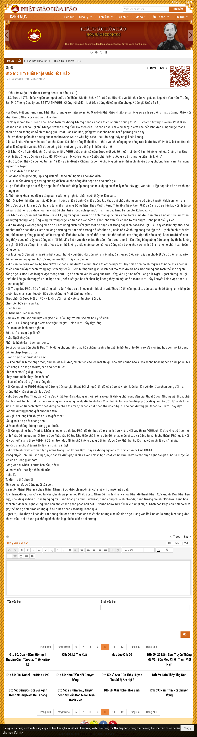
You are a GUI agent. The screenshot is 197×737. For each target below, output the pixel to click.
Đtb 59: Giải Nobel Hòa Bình (122, 690)
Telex (177, 543)
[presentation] (34, 621)
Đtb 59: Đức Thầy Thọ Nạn (169, 675)
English (188, 2)
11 (113, 647)
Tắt (169, 543)
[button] (85, 16)
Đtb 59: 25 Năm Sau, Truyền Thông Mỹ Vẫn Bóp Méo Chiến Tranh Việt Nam (169, 659)
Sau (162, 68)
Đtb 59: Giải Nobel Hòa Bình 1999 (27, 675)
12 (122, 647)
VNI (186, 543)
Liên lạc (176, 2)
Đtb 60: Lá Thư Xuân (75, 654)
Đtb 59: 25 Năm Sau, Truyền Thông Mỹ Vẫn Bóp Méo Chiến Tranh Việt (75, 695)
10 (105, 647)
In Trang (7, 536)
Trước (153, 68)
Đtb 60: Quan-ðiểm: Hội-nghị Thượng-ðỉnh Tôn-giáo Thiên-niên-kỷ (28, 659)
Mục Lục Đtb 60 (121, 654)
